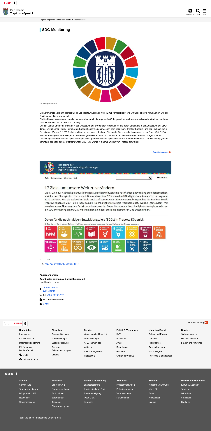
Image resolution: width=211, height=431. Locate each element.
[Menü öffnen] (204, 11)
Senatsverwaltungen (61, 389)
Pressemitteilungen (61, 334)
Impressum (24, 334)
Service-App (25, 385)
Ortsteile (153, 338)
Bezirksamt (121, 338)
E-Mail (46, 304)
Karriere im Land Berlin (95, 389)
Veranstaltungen (59, 338)
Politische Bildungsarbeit (160, 356)
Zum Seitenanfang (160, 152)
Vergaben (88, 402)
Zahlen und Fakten (158, 334)
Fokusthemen (122, 398)
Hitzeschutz (89, 356)
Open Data (89, 398)
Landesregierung (92, 385)
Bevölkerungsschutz (93, 351)
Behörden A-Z (58, 385)
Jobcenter (56, 402)
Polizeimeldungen (124, 389)
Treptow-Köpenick (47, 20)
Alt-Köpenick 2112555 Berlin (50, 289)
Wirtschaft (89, 347)
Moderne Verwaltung (159, 385)
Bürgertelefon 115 (27, 393)
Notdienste (24, 398)
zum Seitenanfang (195, 322)
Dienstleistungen (92, 338)
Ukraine (55, 355)
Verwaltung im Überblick (95, 334)
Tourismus (186, 389)
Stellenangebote (189, 334)
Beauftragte (122, 347)
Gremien (120, 351)
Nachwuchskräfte (189, 338)
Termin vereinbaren (28, 389)
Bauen (152, 393)
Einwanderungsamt (61, 406)
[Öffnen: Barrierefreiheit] (190, 11)
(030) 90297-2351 (55, 295)
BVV (118, 334)
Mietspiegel (154, 398)
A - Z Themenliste (92, 343)
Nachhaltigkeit (79, 20)
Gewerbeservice (27, 402)
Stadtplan (185, 402)
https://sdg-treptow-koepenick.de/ (61, 264)
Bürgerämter (58, 398)
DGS (23, 355)
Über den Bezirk (64, 20)
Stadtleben (186, 398)
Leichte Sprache (28, 359)
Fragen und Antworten (191, 343)
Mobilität (153, 389)
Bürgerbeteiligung (60, 343)
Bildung (152, 402)
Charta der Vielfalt (125, 356)
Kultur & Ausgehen (190, 385)
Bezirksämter (58, 393)
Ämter (119, 343)
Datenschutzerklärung (29, 343)
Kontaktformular (26, 338)
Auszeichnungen (157, 347)
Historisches (155, 343)
